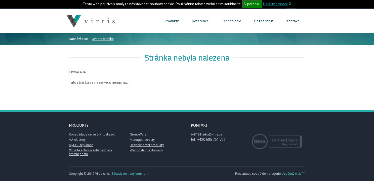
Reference (200, 21)
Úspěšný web (291, 173)
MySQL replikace (81, 145)
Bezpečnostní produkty (147, 145)
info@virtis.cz (212, 134)
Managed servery (142, 140)
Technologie (231, 21)
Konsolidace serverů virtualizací (92, 134)
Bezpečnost (263, 21)
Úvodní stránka (103, 39)
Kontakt (292, 21)
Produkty (171, 21)
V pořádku (252, 4)
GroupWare (138, 134)
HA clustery (77, 140)
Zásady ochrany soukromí (130, 173)
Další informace (275, 4)
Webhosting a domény (146, 150)
